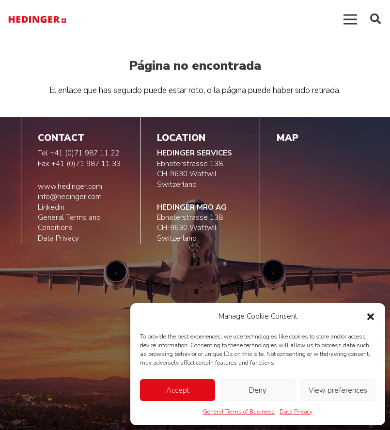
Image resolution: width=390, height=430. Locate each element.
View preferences (338, 390)
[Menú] (350, 19)
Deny (257, 390)
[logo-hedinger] (37, 19)
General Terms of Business (239, 411)
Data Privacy (296, 411)
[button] (370, 317)
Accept (177, 390)
